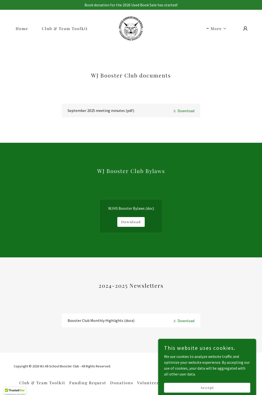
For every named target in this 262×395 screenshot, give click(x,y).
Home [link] (22, 28)
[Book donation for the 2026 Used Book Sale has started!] (131, 5)
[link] (131, 27)
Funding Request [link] (87, 382)
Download (131, 221)
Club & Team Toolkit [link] (65, 28)
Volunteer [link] (148, 382)
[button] (217, 29)
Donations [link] (121, 382)
